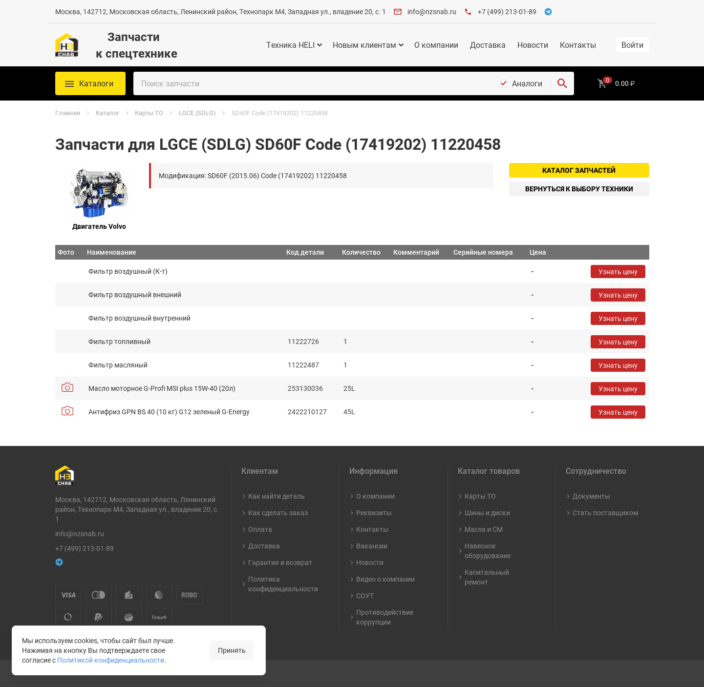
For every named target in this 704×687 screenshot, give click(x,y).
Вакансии (371, 545)
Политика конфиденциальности (283, 583)
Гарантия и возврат (280, 562)
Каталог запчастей (579, 170)
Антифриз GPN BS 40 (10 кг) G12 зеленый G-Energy (169, 411)
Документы (591, 496)
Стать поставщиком (605, 512)
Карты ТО (480, 496)
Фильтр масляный (118, 364)
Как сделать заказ (278, 512)
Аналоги (527, 83)
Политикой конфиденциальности (110, 660)
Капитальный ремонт (487, 576)
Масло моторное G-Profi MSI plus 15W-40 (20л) (161, 388)
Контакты (578, 45)
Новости (532, 45)
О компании (436, 45)
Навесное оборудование (488, 550)
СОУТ (365, 595)
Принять (232, 650)
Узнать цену (618, 271)
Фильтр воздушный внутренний (139, 318)
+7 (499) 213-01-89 (507, 11)
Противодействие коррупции (384, 616)
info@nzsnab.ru (431, 11)
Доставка (488, 45)
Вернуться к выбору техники (579, 188)
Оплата (260, 529)
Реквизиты (374, 512)
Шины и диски (487, 512)
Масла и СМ (484, 529)
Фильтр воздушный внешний (134, 294)
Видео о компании (385, 579)
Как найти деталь (276, 496)
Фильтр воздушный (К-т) (128, 271)
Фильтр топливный (119, 341)
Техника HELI (290, 45)
